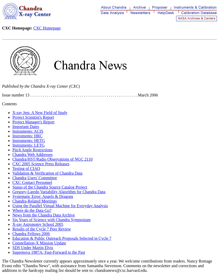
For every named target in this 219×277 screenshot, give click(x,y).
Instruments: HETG (28, 140)
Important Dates (25, 126)
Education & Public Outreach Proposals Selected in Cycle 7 (61, 238)
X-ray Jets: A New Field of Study (39, 112)
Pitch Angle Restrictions (32, 150)
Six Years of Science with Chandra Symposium (51, 220)
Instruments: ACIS (27, 131)
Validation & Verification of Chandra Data (47, 173)
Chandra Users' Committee (34, 178)
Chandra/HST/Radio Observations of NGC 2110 (52, 159)
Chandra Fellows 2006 (31, 233)
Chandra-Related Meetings (34, 201)
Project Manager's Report (33, 122)
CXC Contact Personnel (32, 182)
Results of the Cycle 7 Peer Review (41, 229)
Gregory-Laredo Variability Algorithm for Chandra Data (58, 192)
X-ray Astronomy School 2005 (37, 224)
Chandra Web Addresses (32, 154)
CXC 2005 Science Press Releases (40, 164)
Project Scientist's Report (33, 117)
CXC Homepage (47, 28)
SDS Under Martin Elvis (32, 247)
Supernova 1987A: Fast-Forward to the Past (48, 252)
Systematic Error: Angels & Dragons (42, 196)
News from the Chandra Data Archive (43, 215)
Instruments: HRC (27, 136)
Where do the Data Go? (31, 210)
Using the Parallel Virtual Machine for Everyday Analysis (60, 206)
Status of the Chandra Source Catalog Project (49, 187)
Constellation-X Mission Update (39, 243)
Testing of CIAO (26, 168)
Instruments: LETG (28, 145)
